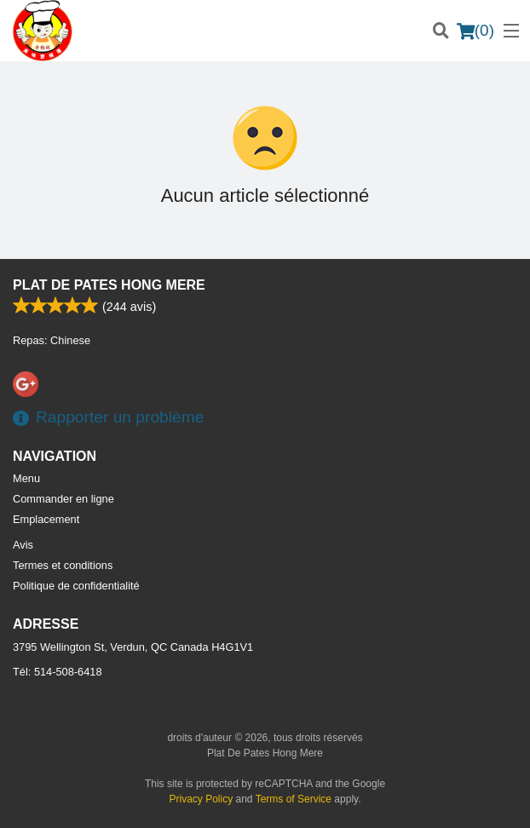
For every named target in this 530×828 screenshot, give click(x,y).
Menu (26, 478)
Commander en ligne (63, 498)
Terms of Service (293, 799)
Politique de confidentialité (76, 585)
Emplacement (46, 519)
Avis (23, 544)
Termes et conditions (62, 565)
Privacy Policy (201, 799)
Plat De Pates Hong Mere (109, 285)
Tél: (57, 671)
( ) (475, 30)
